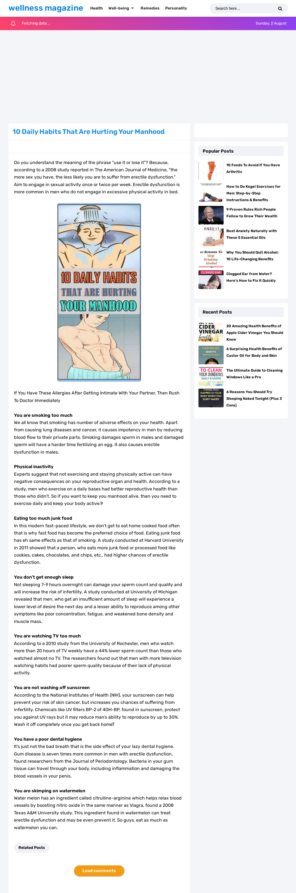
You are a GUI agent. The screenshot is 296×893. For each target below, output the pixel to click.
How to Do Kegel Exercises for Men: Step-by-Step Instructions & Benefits (253, 193)
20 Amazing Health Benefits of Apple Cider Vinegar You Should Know (254, 332)
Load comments (99, 870)
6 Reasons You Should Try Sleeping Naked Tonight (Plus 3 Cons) (254, 398)
